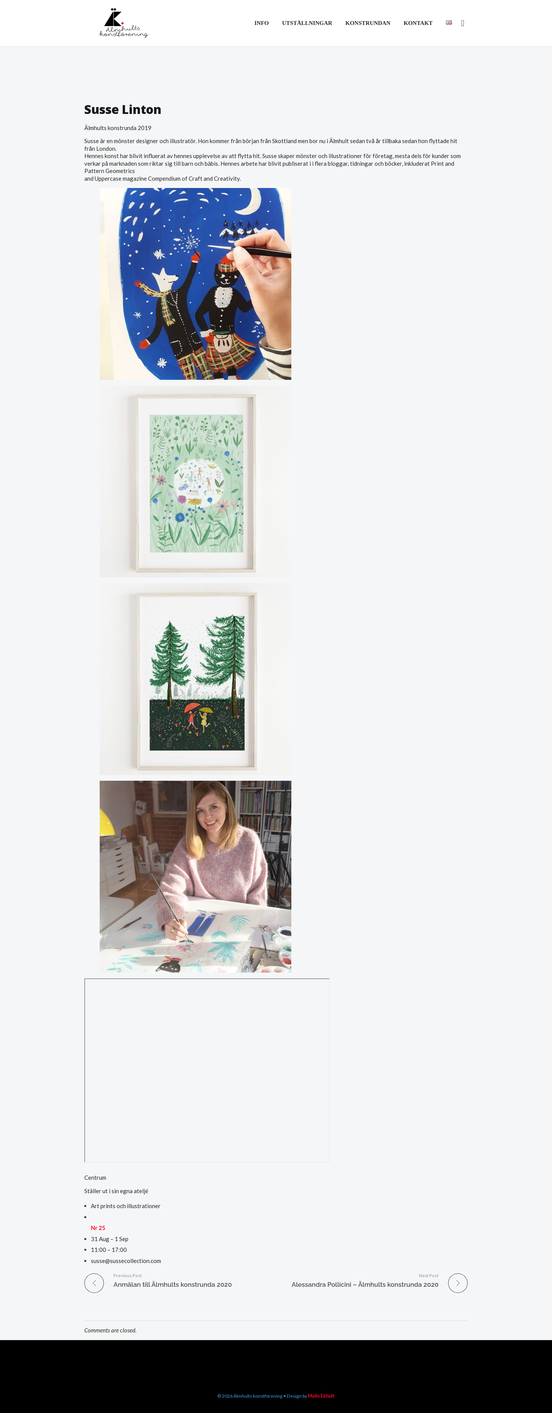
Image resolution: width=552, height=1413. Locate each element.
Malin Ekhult (321, 1395)
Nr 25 (98, 1227)
